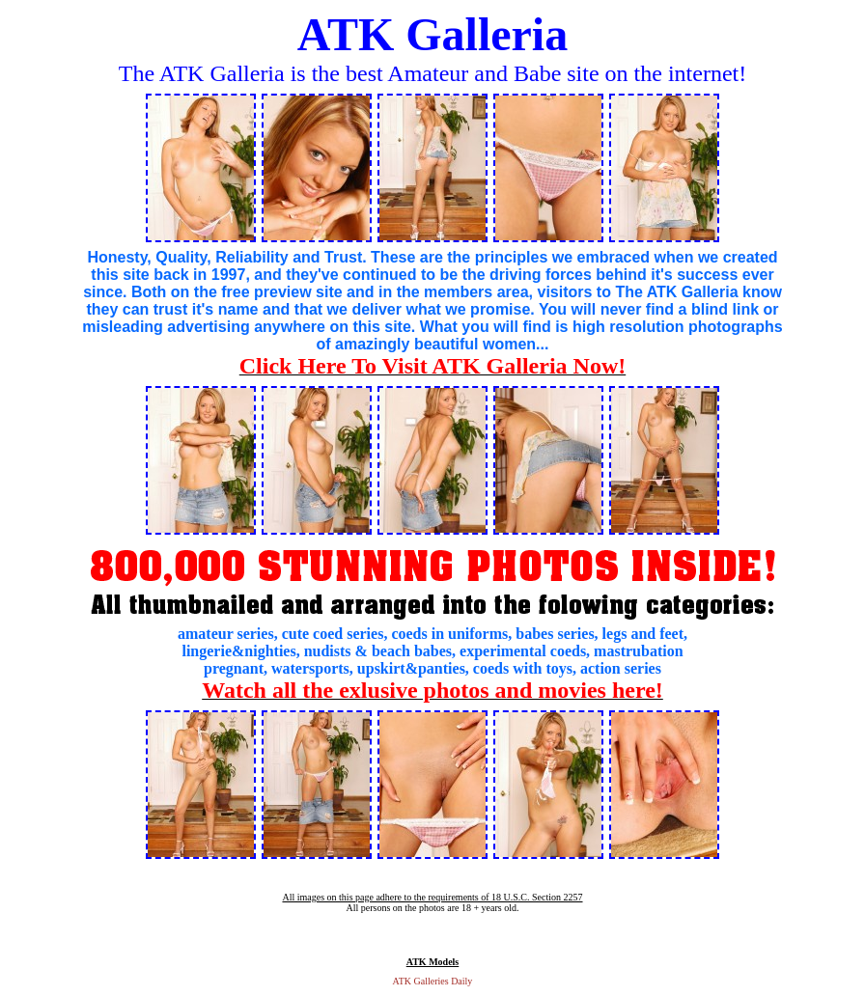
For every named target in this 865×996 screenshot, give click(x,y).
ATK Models (433, 961)
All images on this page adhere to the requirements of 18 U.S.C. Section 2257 (432, 897)
